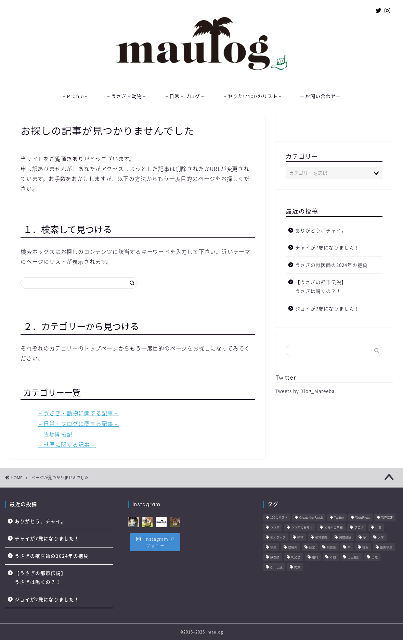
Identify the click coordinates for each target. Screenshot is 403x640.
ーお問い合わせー (320, 96)
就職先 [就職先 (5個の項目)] (292, 547)
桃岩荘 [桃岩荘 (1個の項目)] (331, 547)
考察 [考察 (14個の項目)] (333, 557)
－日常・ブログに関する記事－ (78, 423)
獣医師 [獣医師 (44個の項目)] (275, 557)
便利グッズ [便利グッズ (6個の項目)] (278, 538)
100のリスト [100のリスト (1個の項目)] (279, 518)
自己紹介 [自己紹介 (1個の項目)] (354, 557)
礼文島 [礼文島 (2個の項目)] (295, 557)
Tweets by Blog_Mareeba (305, 390)
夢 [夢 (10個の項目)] (364, 538)
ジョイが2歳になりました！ (327, 308)
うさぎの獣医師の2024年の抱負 (331, 264)
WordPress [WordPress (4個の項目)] (362, 518)
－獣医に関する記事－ (67, 444)
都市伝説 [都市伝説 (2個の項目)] (276, 567)
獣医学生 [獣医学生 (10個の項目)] (386, 547)
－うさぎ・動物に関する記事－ (78, 413)
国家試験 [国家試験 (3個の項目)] (345, 538)
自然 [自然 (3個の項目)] (375, 557)
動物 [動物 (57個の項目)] (300, 538)
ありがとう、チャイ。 (321, 230)
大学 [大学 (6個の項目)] (381, 538)
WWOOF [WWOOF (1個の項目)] (387, 518)
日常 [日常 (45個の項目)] (312, 547)
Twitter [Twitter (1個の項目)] (339, 518)
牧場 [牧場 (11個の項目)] (365, 547)
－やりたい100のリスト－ (252, 96)
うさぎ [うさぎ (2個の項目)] (275, 528)
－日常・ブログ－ (184, 96)
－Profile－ (75, 96)
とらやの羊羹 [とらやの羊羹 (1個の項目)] (333, 528)
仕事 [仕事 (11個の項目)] (378, 528)
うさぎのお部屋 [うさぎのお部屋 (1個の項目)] (302, 528)
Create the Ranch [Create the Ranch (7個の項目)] (311, 518)
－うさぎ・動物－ (126, 96)
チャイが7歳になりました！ (327, 247)
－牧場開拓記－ (58, 434)
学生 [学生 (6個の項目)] (273, 547)
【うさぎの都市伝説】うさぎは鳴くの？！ (321, 286)
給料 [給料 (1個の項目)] (315, 557)
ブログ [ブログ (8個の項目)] (359, 528)
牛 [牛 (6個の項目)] (349, 547)
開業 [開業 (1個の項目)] (297, 567)
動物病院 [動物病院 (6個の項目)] (321, 538)
